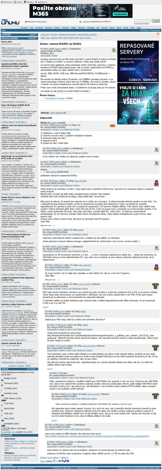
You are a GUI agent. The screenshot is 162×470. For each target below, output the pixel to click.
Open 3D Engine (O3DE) (12, 114)
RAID (71, 38)
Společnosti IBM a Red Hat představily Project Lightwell (14, 65)
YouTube (31, 354)
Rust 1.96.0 (6, 42)
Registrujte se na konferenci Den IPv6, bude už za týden (16, 157)
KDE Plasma (8, 398)
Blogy (73, 28)
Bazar (119, 28)
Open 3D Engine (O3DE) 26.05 (15, 105)
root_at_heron (84, 284)
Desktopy (90, 28)
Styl (3, 30)
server (81, 38)
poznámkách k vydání (23, 52)
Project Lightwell (9, 75)
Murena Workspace (10, 331)
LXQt (5, 403)
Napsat (21, 366)
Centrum (12, 366)
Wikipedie (31, 50)
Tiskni (43, 461)
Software (48, 28)
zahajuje (29, 243)
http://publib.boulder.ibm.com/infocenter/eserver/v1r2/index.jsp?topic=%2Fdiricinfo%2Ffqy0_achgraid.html (96, 436)
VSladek (4, 194)
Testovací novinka (12, 460)
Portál (125, 28)
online (65, 38)
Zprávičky (6, 35)
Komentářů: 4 (21, 340)
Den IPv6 (6, 173)
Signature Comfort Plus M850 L (16, 287)
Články (57, 28)
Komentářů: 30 (7, 432)
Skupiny (81, 28)
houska (61, 98)
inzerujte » (32, 38)
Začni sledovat (56, 113)
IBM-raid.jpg (51, 172)
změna (88, 38)
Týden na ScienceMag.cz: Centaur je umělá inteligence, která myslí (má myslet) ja (20, 443)
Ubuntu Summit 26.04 (11, 343)
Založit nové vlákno (49, 457)
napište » (33, 35)
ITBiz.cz (18, 2)
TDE (5, 413)
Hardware (39, 28)
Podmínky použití (140, 468)
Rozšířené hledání (141, 23)
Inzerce (129, 468)
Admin (55, 55)
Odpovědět (45, 55)
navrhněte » (32, 369)
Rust (24, 50)
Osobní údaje (154, 468)
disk (47, 38)
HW (79, 125)
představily (29, 72)
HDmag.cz (29, 2)
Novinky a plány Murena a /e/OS (16, 304)
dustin (59, 230)
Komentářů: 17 (22, 153)
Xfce (5, 418)
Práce (132, 28)
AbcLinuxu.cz (7, 2)
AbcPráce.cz (40, 2)
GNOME (7, 393)
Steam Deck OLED (17, 206)
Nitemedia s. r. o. (69, 468)
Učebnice (65, 28)
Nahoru (64, 457)
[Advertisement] (72, 105)
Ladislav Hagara (7, 60)
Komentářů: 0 (21, 60)
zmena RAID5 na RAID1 (87, 34)
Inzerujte (85, 22)
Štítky (43, 38)
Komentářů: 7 (21, 274)
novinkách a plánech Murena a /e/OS (18, 312)
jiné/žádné (7, 424)
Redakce (121, 468)
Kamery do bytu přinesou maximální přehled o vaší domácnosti (20, 456)
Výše (64, 153)
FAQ (31, 28)
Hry (98, 28)
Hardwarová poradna (67, 34)
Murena (12, 315)
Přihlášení (144, 30)
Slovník (104, 28)
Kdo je (112, 28)
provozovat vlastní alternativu (14, 136)
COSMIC (7, 388)
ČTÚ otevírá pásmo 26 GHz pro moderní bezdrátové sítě (16, 235)
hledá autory (41, 22)
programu (15, 352)
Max (56, 181)
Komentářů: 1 (15, 194)
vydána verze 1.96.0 (14, 48)
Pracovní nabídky (10, 38)
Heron (59, 284)
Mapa (139, 28)
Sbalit (55, 129)
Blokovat (68, 129)
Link (61, 129)
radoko (57, 49)
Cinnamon (7, 383)
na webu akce (28, 175)
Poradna (24, 28)
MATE (6, 408)
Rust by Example (9, 56)
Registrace (155, 30)
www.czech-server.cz (25, 468)
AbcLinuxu (10, 439)
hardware (54, 38)
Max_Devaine (80, 181)
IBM (60, 38)
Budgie (6, 378)
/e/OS (11, 317)
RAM (76, 38)
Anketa (5, 369)
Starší (28, 366)
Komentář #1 (51, 98)
